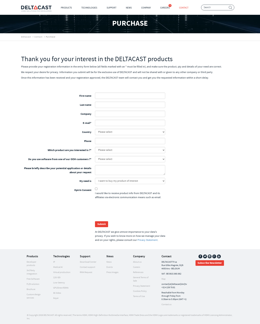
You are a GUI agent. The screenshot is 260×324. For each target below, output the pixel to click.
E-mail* (87, 123)
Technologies (89, 7)
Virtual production (61, 272)
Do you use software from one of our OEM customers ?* (59, 159)
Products (66, 7)
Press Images (112, 272)
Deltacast (26, 37)
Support (111, 7)
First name (85, 96)
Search (230, 7)
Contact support (87, 267)
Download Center (88, 262)
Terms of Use (139, 296)
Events (109, 267)
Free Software (33, 279)
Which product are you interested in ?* (69, 150)
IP (54, 262)
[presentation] (123, 211)
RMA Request (86, 272)
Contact (183, 7)
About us (137, 262)
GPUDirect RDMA (61, 287)
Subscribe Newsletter (210, 263)
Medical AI (58, 267)
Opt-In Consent (82, 190)
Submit (101, 224)
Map (164, 279)
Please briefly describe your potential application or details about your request (57, 170)
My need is (85, 181)
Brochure (31, 289)
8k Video (57, 293)
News (129, 7)
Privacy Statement (147, 240)
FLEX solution (33, 284)
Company (146, 7)
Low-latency (59, 282)
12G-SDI (56, 277)
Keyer (56, 298)
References (138, 272)
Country (86, 132)
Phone (87, 141)
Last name (85, 105)
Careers (165, 7)
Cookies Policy (140, 291)
